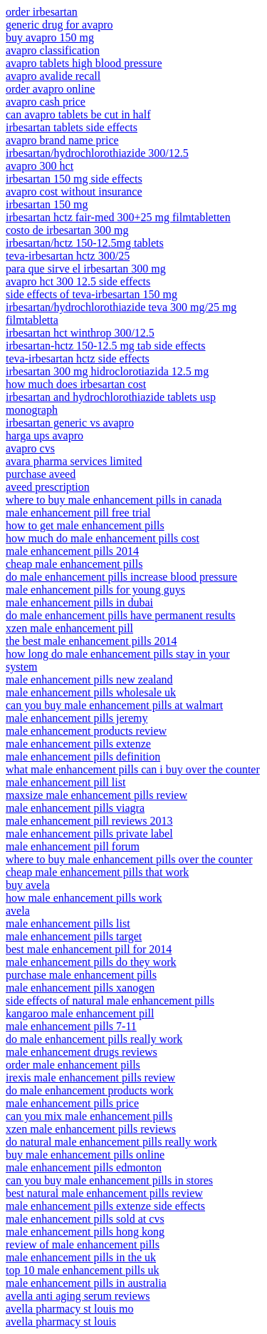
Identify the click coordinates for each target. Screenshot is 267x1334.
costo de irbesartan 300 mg (67, 230)
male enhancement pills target (74, 936)
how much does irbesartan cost (76, 384)
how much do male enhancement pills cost (102, 538)
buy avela (28, 885)
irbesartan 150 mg (47, 204)
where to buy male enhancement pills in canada (113, 500)
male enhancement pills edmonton (84, 1167)
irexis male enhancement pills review (90, 1077)
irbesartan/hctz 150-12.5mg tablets (85, 243)
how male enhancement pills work (84, 898)
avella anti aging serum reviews (78, 1296)
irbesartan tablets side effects (71, 127)
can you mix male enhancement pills (89, 1116)
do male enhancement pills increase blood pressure (121, 577)
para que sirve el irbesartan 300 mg (86, 269)
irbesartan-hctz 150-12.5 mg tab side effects (106, 346)
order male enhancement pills (73, 1065)
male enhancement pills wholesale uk (91, 692)
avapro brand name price (62, 140)
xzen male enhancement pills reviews (91, 1129)
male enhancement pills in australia (86, 1283)
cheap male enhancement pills (74, 564)
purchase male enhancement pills (81, 975)
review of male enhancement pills (82, 1244)
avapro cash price (45, 102)
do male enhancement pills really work (94, 1039)
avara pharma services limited (74, 461)
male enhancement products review (86, 731)
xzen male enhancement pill (69, 628)
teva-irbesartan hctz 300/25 (68, 256)
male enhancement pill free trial (78, 512)
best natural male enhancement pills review (104, 1193)
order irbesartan (42, 12)
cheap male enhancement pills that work (97, 872)
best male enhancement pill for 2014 (89, 949)
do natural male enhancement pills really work (111, 1142)
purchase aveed (40, 474)
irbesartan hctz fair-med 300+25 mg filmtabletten (118, 217)
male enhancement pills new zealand (89, 679)
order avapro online (50, 89)
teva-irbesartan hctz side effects (78, 358)
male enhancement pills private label (89, 834)
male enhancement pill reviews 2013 (89, 821)
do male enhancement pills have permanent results (121, 615)
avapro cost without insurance (74, 191)
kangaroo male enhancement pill (80, 1013)
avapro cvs (30, 448)
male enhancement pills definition (83, 756)
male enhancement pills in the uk (81, 1257)
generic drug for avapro (59, 25)
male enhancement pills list (68, 923)
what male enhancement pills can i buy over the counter (133, 769)
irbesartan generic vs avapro (70, 423)
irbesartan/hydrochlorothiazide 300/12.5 (97, 153)
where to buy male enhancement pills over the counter (129, 859)
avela (18, 911)
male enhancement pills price (72, 1103)
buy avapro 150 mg (50, 37)
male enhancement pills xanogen (80, 988)
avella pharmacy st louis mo (70, 1309)
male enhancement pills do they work (91, 962)
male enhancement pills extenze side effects (105, 1206)
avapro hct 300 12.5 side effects (78, 281)
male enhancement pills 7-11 (71, 1026)
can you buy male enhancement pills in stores (109, 1180)
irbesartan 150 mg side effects (74, 179)
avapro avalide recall (53, 76)
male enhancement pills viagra (75, 808)
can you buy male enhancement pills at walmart (114, 705)
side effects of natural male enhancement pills (110, 1000)
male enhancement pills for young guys (95, 590)
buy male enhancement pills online (85, 1155)
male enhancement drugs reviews (81, 1052)
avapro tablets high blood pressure (84, 63)
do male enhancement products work (89, 1090)
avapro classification (53, 50)
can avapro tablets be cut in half (78, 114)
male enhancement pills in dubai (79, 602)
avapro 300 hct (39, 166)
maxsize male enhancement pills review (96, 795)
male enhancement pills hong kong (85, 1232)
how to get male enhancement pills (85, 525)
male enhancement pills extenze (78, 744)
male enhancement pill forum (73, 846)
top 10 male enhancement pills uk (82, 1270)
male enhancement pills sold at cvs (85, 1219)
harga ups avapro (44, 435)
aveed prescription (48, 487)
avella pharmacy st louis (61, 1321)
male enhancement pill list (65, 782)
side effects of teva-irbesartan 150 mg (91, 294)
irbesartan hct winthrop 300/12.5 (80, 333)
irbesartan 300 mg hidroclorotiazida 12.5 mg (107, 371)
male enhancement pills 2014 (72, 551)
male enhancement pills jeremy (76, 718)
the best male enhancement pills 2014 (91, 641)
